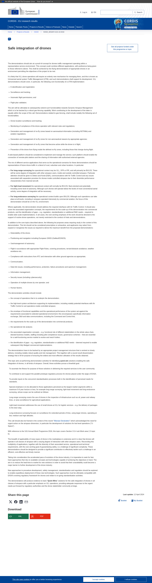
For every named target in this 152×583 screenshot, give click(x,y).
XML (20, 516)
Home (11, 27)
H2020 (36, 32)
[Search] (138, 12)
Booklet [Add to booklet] (123, 500)
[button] (93, 12)
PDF (42, 516)
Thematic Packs (21, 27)
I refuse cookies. (131, 579)
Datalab (71, 27)
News (64, 27)
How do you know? (45, 1)
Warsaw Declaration (62, 421)
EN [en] (9, 39)
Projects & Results (37, 27)
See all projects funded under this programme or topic (122, 48)
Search (79, 27)
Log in (83, 12)
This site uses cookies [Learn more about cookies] (21, 579)
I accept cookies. (98, 579)
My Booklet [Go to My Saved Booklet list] (137, 501)
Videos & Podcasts (53, 27)
